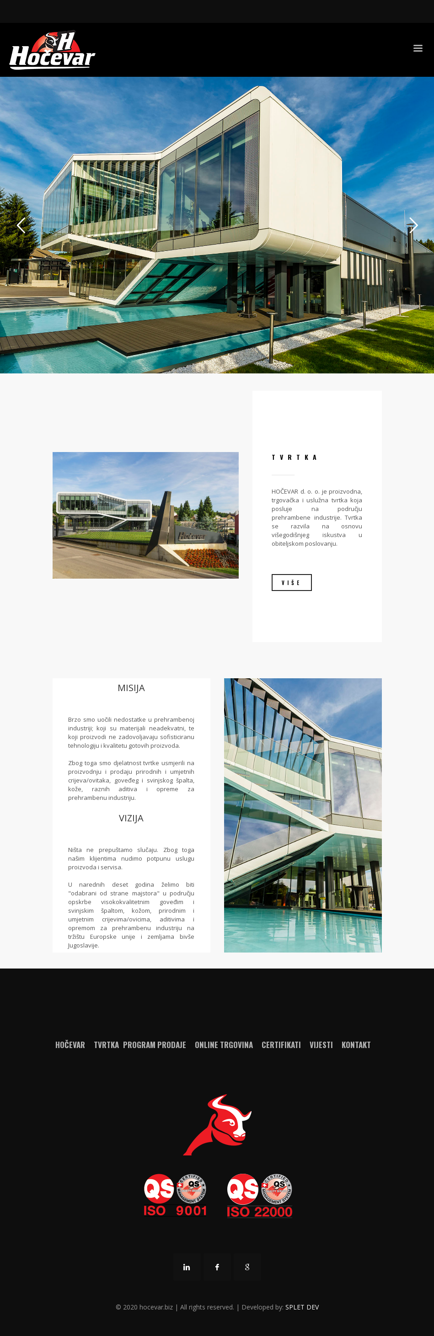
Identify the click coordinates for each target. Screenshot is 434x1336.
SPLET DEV (302, 1307)
